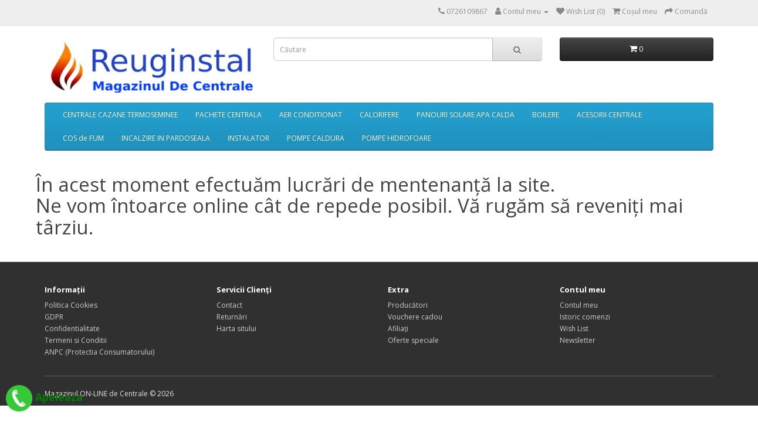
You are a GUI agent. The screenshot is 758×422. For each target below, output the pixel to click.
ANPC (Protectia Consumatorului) (99, 352)
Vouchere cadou (415, 317)
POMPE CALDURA (315, 138)
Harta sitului (236, 328)
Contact (229, 305)
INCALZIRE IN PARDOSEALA (165, 138)
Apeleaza (44, 397)
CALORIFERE (379, 115)
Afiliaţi (398, 328)
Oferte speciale (413, 340)
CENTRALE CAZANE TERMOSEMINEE (120, 115)
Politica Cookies (71, 305)
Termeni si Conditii (76, 340)
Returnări (231, 317)
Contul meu (579, 305)
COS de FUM (83, 138)
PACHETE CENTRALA (228, 115)
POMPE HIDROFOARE (396, 138)
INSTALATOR (248, 138)
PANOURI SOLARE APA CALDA (466, 115)
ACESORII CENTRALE (609, 115)
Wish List (574, 328)
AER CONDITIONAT (310, 115)
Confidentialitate (72, 328)
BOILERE (545, 115)
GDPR (54, 317)
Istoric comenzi (585, 317)
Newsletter (577, 340)
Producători (408, 305)
